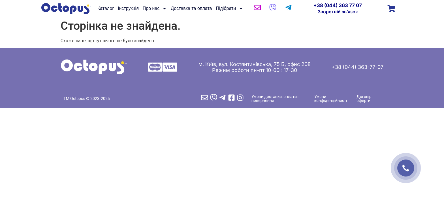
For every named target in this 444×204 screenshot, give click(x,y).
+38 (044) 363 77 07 (337, 5)
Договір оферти (364, 98)
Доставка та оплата (191, 8)
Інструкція (128, 8)
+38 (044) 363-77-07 (357, 67)
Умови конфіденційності (330, 98)
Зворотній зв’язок (338, 11)
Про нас (155, 8)
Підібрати (229, 8)
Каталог (105, 8)
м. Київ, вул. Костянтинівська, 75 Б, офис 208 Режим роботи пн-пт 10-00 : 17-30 (254, 67)
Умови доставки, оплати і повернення (274, 98)
